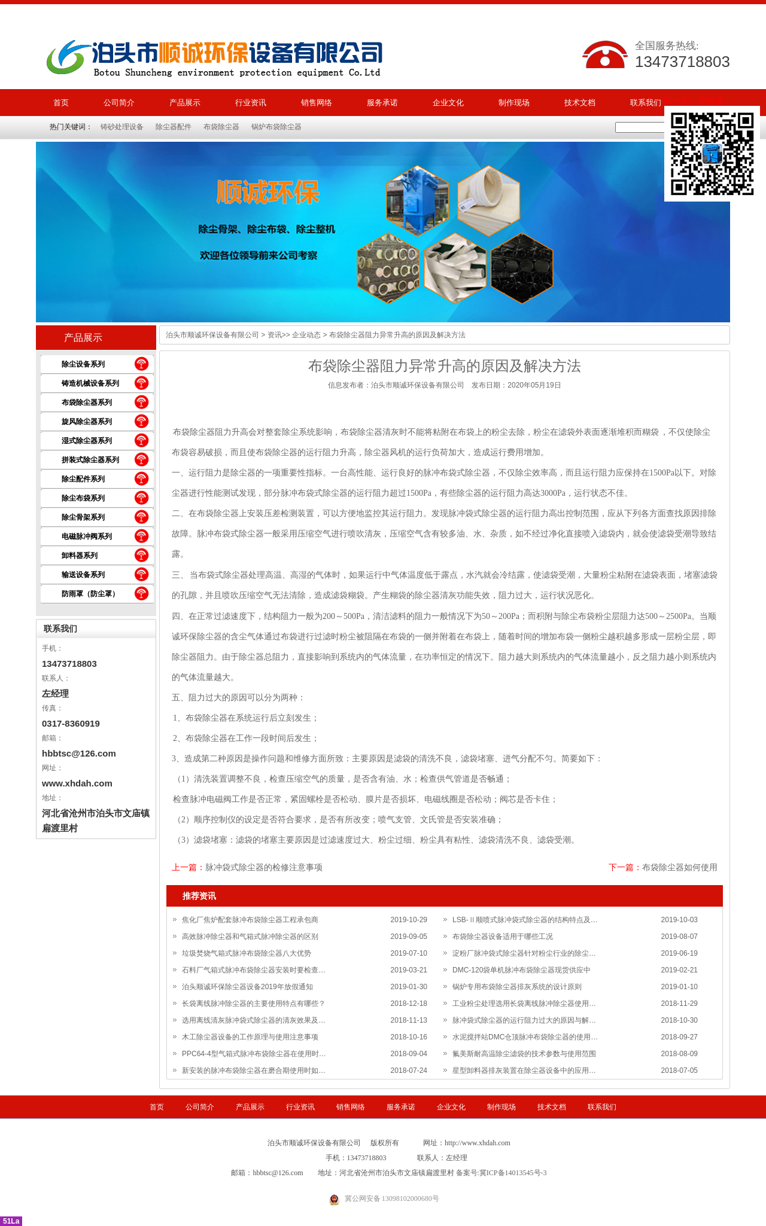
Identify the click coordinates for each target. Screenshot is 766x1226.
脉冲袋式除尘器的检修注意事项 (264, 867)
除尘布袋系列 (83, 498)
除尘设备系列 (83, 364)
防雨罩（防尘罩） (90, 594)
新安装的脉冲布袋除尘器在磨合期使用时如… (254, 1070)
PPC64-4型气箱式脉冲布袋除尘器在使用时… (254, 1054)
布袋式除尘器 (223, 575)
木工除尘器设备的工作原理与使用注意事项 (250, 1037)
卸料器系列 (80, 555)
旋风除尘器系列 (87, 421)
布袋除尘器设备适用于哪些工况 (502, 936)
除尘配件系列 (83, 479)
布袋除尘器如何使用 (680, 867)
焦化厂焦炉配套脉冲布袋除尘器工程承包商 (250, 920)
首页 (61, 102)
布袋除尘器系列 (87, 402)
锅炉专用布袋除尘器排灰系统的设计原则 (517, 987)
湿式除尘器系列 (87, 441)
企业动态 (306, 335)
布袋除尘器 (221, 127)
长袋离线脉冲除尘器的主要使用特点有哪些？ (254, 1003)
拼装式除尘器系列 (90, 460)
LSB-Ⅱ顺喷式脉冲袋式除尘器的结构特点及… (525, 920)
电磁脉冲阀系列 (87, 536)
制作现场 (514, 102)
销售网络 (316, 102)
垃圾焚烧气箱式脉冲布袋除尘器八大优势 (246, 953)
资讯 (275, 335)
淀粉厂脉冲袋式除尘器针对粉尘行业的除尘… (524, 953)
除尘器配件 (174, 127)
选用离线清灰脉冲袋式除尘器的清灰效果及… (254, 1020)
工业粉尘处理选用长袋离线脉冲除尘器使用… (524, 1003)
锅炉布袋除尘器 (276, 127)
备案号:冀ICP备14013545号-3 (501, 1173)
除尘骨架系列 (83, 517)
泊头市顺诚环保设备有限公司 (212, 335)
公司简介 (119, 102)
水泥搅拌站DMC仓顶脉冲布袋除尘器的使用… (525, 1037)
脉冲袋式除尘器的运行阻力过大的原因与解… (524, 1020)
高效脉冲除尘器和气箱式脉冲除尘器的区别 (250, 936)
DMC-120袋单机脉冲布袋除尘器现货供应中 (521, 970)
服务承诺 (382, 102)
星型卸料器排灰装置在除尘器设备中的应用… (524, 1070)
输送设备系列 (83, 575)
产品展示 (184, 102)
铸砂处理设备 (122, 127)
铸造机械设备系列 (90, 383)
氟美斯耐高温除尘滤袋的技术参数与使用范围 (524, 1054)
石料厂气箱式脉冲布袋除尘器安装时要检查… (254, 970)
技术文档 (579, 102)
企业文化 (448, 102)
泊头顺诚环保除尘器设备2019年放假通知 (247, 987)
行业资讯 (250, 102)
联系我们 (645, 102)
